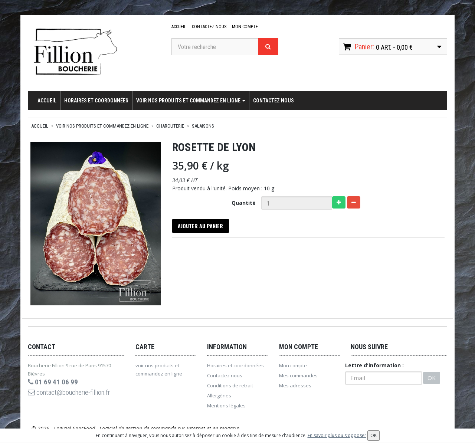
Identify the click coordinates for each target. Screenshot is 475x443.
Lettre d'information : (374, 367)
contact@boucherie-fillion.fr (73, 394)
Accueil (178, 26)
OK (432, 380)
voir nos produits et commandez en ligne (190, 101)
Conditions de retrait (230, 387)
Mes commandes (298, 377)
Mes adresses (295, 387)
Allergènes (219, 397)
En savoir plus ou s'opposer (337, 435)
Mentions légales (226, 407)
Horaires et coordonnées (96, 101)
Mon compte (244, 26)
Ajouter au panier (201, 226)
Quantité (244, 202)
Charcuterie (170, 126)
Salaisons (203, 126)
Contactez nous (208, 26)
